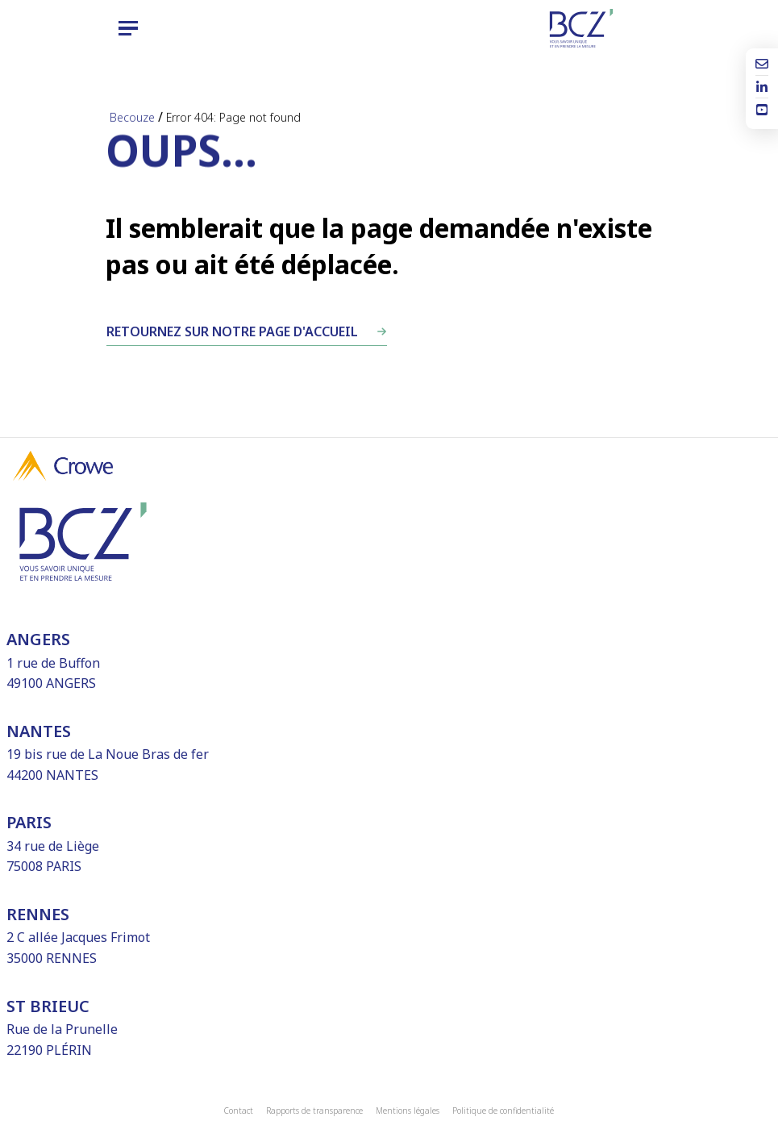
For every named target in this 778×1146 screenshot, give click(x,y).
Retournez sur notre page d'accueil (232, 331)
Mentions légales (407, 1110)
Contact (238, 1110)
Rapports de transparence (314, 1110)
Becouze (132, 117)
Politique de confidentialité (503, 1110)
